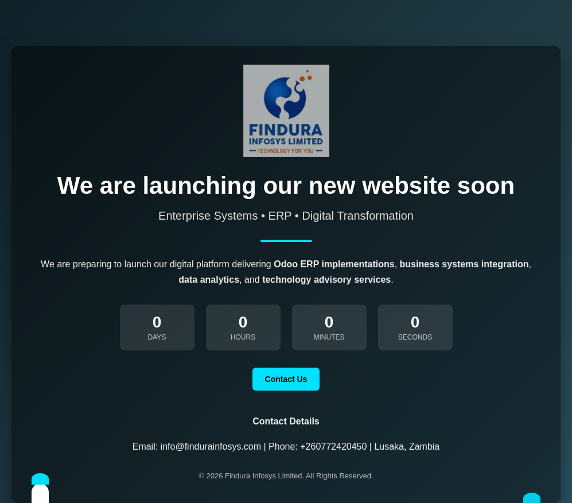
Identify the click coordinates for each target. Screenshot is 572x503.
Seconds (415, 337)
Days (157, 337)
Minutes (329, 337)
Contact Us (286, 379)
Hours (243, 337)
